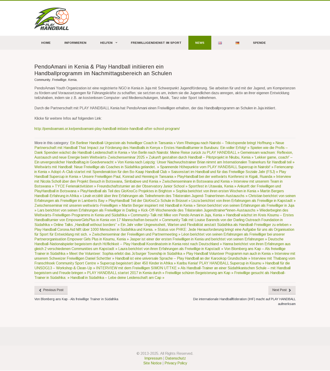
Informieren (75, 42)
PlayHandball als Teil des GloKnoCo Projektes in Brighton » (128, 191)
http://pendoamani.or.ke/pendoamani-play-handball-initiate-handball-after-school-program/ (107, 129)
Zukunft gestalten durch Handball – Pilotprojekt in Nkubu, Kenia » (201, 157)
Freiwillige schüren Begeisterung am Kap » (199, 273)
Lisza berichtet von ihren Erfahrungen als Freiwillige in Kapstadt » (243, 201)
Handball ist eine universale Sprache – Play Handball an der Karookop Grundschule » (183, 258)
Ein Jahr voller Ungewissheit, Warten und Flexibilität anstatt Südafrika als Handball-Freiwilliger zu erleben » (206, 225)
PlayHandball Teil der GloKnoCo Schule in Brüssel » (149, 201)
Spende (259, 42)
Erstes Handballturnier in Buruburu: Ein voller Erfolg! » (207, 148)
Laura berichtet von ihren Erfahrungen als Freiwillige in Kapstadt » (171, 249)
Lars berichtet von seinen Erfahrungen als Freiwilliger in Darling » (89, 210)
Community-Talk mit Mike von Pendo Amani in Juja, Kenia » (178, 215)
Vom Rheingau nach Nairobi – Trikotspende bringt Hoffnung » (225, 143)
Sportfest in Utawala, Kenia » (212, 186)
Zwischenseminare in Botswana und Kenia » (198, 181)
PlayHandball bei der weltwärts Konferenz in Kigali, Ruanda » (226, 177)
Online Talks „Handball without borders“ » (87, 225)
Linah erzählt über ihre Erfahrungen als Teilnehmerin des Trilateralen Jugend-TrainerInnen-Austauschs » (165, 196)
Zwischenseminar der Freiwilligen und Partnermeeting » (136, 234)
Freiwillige (59, 80)
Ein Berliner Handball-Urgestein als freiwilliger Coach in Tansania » (123, 143)
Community (42, 80)
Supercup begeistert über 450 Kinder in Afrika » (138, 263)
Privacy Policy (176, 364)
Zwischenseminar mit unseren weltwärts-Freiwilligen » (78, 205)
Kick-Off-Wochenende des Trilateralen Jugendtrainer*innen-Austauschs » (200, 210)
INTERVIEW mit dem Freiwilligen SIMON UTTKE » (138, 268)
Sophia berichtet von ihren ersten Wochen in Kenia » (218, 191)
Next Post (279, 290)
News (199, 42)
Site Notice (152, 364)
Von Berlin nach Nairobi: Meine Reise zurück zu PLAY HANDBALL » (185, 152)
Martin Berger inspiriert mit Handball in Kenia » (159, 205)
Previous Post (54, 290)
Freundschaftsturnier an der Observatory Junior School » (142, 186)
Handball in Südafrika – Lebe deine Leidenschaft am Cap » (117, 278)
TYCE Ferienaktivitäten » (76, 186)
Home (46, 42)
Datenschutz (175, 359)
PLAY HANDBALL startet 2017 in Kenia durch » (126, 273)
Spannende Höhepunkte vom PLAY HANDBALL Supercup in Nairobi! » (217, 167)
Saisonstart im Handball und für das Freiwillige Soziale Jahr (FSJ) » (225, 172)
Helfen (106, 42)
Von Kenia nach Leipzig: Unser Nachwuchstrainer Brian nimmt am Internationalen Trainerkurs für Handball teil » (206, 162)
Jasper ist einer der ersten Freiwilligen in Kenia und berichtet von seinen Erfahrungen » (199, 239)
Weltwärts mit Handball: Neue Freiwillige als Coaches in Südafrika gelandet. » (97, 167)
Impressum (153, 359)
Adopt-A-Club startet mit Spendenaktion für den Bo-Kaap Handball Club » (111, 172)
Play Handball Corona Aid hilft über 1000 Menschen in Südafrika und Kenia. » (95, 229)
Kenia (72, 80)
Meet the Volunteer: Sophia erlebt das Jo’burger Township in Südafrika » (127, 254)
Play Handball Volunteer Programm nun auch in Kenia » (230, 254)
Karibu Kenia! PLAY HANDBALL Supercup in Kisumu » (221, 263)
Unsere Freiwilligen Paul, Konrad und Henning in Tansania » (129, 177)
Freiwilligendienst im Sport (156, 42)
